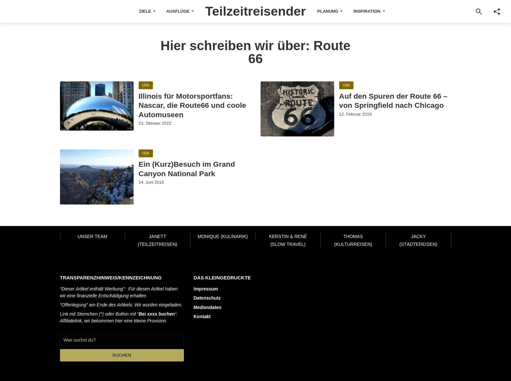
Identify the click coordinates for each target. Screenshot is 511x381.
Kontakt (202, 316)
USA (146, 85)
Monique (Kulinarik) (223, 236)
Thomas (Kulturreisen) (353, 240)
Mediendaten (208, 307)
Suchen (122, 355)
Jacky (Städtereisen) (418, 240)
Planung (328, 11)
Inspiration (367, 11)
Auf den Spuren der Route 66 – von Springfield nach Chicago (394, 101)
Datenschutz (207, 298)
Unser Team (93, 236)
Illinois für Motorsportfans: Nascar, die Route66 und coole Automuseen (193, 105)
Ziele (144, 11)
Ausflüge (177, 11)
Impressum (206, 288)
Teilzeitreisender (255, 11)
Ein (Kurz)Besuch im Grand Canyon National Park (187, 169)
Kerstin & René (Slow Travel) (288, 240)
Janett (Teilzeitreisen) (157, 240)
